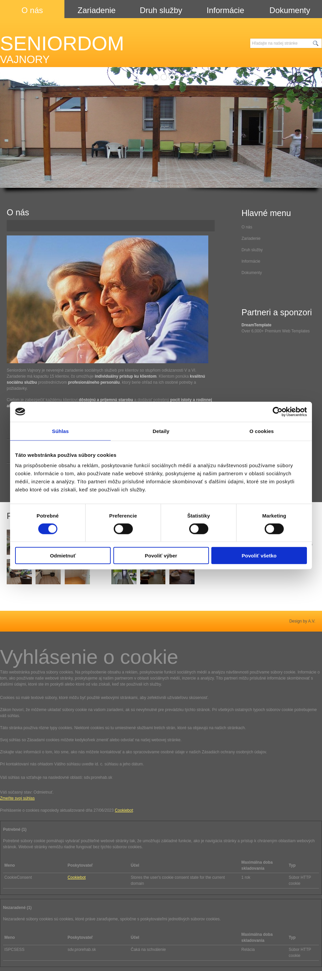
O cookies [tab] (262, 431)
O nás (246, 227)
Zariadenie (251, 238)
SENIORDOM (62, 49)
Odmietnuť (63, 555)
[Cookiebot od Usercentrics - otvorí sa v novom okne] (277, 412)
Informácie (250, 261)
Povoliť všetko (259, 555)
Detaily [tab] (161, 431)
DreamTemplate (256, 325)
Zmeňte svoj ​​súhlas (17, 798)
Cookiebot (124, 810)
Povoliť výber (161, 555)
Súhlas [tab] (60, 431)
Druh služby (252, 250)
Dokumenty (251, 272)
